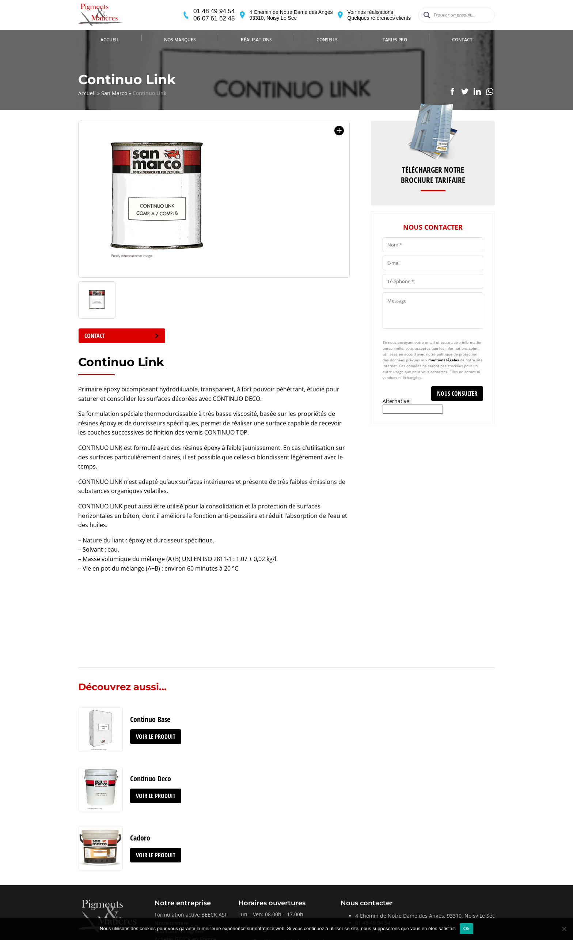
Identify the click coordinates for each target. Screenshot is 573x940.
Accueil (109, 52)
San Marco (114, 93)
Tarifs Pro (395, 52)
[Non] (564, 928)
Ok (466, 928)
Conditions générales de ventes (291, 881)
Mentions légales (274, 888)
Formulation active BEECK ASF (191, 855)
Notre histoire (172, 863)
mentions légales (443, 359)
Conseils (327, 52)
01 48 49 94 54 (203, 17)
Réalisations (256, 52)
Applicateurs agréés (179, 871)
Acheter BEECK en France (185, 879)
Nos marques (180, 52)
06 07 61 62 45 (203, 24)
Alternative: (397, 401)
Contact (462, 52)
